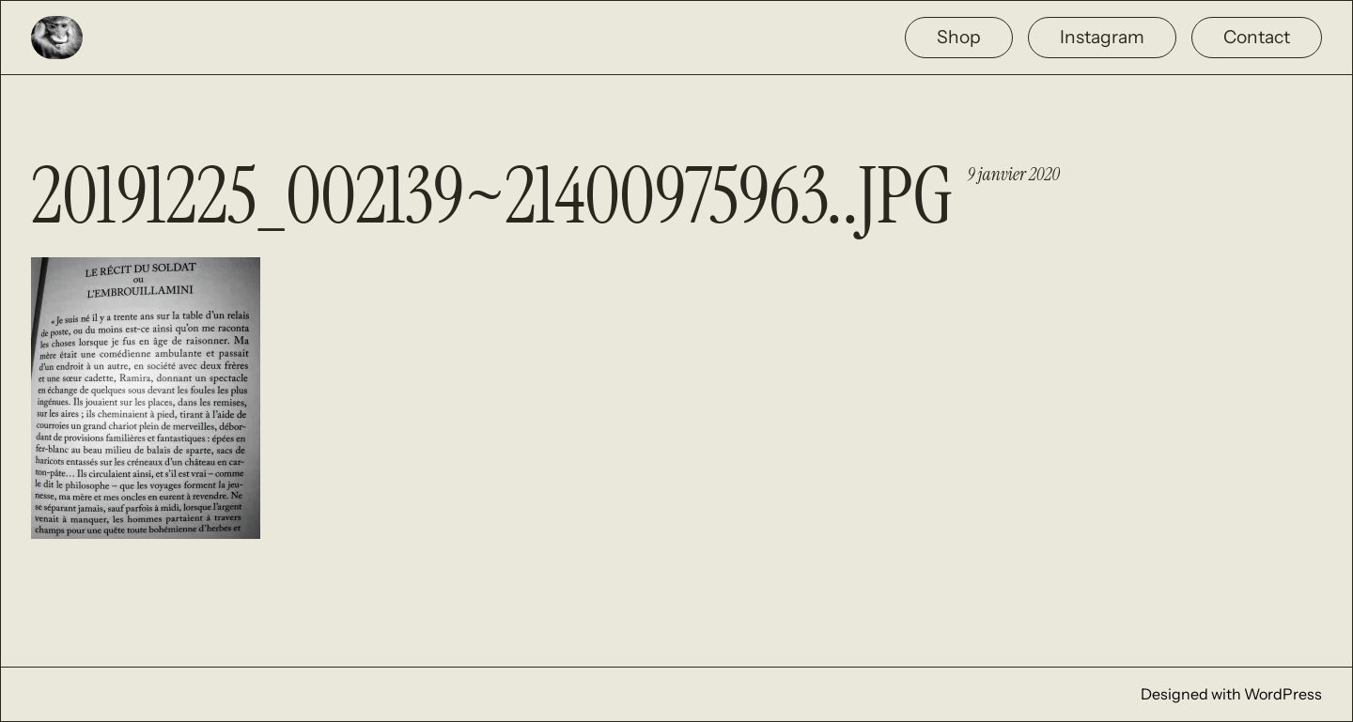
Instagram (1102, 36)
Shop (959, 36)
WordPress (1283, 693)
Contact (1256, 36)
